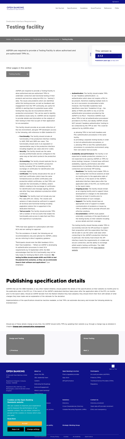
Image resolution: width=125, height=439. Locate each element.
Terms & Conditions (40, 436)
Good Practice (96, 8)
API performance (68, 381)
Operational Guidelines (22, 39)
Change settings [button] (33, 429)
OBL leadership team (41, 377)
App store (65, 377)
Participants (95, 371)
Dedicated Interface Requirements (46, 39)
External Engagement (41, 387)
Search (116, 1)
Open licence (89, 436)
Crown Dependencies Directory (72, 406)
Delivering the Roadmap (42, 384)
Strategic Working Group (71, 425)
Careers (36, 381)
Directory (65, 403)
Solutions (65, 400)
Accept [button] (24, 423)
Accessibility (76, 436)
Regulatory (94, 384)
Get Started (60, 8)
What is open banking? (41, 390)
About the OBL (39, 374)
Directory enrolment (97, 403)
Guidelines (84, 8)
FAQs (117, 8)
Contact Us (94, 400)
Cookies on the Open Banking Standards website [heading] (20, 401)
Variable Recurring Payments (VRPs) (74, 409)
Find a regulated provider (70, 374)
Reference (108, 8)
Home (8, 39)
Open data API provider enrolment (102, 406)
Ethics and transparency (98, 409)
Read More (11, 419)
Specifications (72, 8)
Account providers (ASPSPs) (100, 374)
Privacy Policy (54, 436)
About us (37, 371)
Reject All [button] (15, 429)
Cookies (66, 436)
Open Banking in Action (70, 371)
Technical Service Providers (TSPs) (102, 381)
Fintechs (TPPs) (96, 377)
